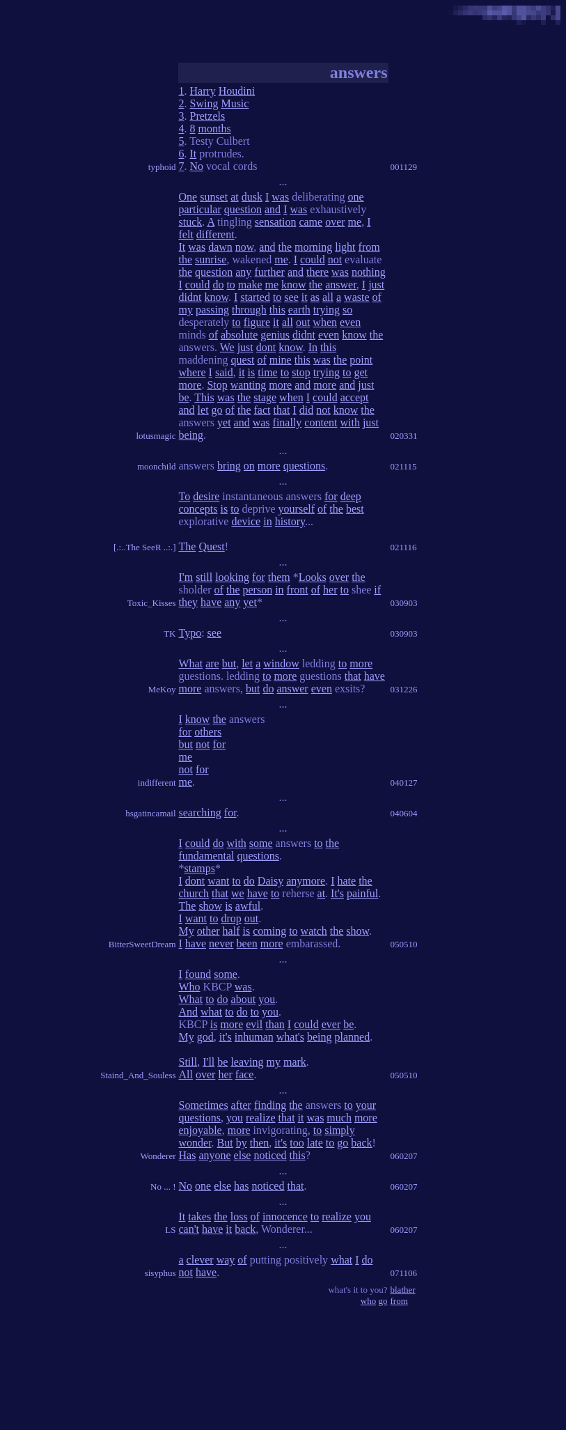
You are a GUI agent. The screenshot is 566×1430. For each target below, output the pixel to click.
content (320, 422)
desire (206, 496)
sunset (214, 197)
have (211, 602)
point (360, 360)
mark (294, 1062)
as (315, 297)
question (243, 209)
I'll (208, 1062)
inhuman (254, 1037)
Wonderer (158, 1156)
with (349, 422)
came (310, 222)
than (275, 1024)
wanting (248, 385)
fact (261, 410)
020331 (404, 435)
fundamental (207, 856)
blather (403, 1289)
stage (264, 397)
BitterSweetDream (142, 944)
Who (190, 987)
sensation (276, 222)
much (339, 1118)
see (291, 297)
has (241, 1186)
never (221, 943)
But (225, 1143)
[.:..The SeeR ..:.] (144, 547)
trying (326, 310)
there (317, 272)
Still (188, 1062)
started (255, 297)
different (215, 234)
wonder (195, 1143)
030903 (404, 603)
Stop (217, 385)
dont (266, 347)
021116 (404, 547)
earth (299, 310)
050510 (404, 944)
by (241, 1143)
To (185, 496)
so (347, 310)
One (188, 197)
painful (362, 893)
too (297, 1143)
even (350, 322)
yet (224, 422)
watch (314, 931)
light (345, 247)
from (369, 247)
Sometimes (203, 1105)
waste (356, 297)
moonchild (156, 466)
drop (231, 918)
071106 (404, 1273)
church (194, 893)
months (214, 128)
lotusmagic (155, 435)
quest (243, 360)
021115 (404, 466)
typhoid (162, 167)
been (247, 943)
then (259, 1143)
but (229, 663)
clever (200, 1260)
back (361, 1143)
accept (354, 397)
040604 (404, 813)
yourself (296, 509)
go (217, 410)
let (203, 410)
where (192, 372)
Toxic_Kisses (151, 603)
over (335, 222)
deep (350, 496)
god (205, 1037)
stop (301, 372)
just (376, 284)
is (252, 372)
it (304, 297)
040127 (404, 782)
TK (169, 633)
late (315, 1143)
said (224, 372)
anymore (305, 881)
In (312, 347)
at (234, 197)
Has (187, 1155)
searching (200, 812)
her (330, 590)
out (303, 322)
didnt (190, 297)
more (190, 385)
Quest (211, 546)
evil (254, 1024)
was (280, 197)
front (297, 590)
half (231, 931)
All (186, 1074)
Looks (313, 577)
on (249, 466)
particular (200, 209)
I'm (186, 577)
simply (339, 1130)
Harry (203, 91)
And (188, 1012)
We (227, 347)
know (293, 284)
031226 (404, 689)
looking (232, 577)
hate (346, 881)
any (243, 272)
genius (275, 335)
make (250, 284)
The (187, 546)
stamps (199, 868)
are (212, 663)
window (281, 663)
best (355, 509)
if (377, 590)
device (245, 521)
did (306, 410)
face (244, 1074)
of (377, 297)
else (242, 1155)
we (237, 893)
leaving (246, 1062)
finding (270, 1105)
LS (170, 1230)
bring (229, 466)
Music (235, 103)
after (241, 1105)
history (290, 521)
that (281, 410)
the (285, 247)
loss (239, 1216)
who (368, 1301)
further (269, 272)
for (331, 496)
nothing (369, 272)
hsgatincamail (150, 813)
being (191, 435)
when (325, 322)
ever (331, 1024)
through (249, 310)
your (366, 1105)
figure (257, 322)
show (210, 906)
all (327, 297)
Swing (204, 103)
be (184, 397)
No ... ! (162, 1186)
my (186, 310)
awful (247, 906)
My (186, 931)
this (277, 310)
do (217, 284)
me (355, 222)
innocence (285, 1216)
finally (287, 422)
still (204, 577)
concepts (198, 509)
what (211, 1012)
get (361, 372)
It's (337, 893)
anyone (214, 1155)
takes (199, 1216)
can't (189, 1229)
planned (352, 1037)
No (197, 166)
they (188, 602)
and (273, 209)
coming (269, 931)
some (261, 843)
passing (212, 310)
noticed (269, 1155)
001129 (404, 167)
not (335, 259)
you (266, 999)
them (279, 577)
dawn (220, 247)
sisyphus (160, 1273)
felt (186, 234)
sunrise (210, 259)
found (198, 974)
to (230, 284)
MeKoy (162, 689)
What (191, 663)
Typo (190, 633)
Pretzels (208, 116)
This (204, 397)
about (243, 999)
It (193, 154)
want (218, 881)
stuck (191, 222)
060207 (404, 1156)
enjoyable (200, 1130)
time (267, 372)
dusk (252, 197)
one (356, 197)
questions (304, 466)
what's (290, 1037)
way (226, 1260)
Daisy (270, 881)
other (208, 931)
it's (225, 1037)
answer (340, 284)
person (257, 590)
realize (261, 1118)
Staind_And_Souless (137, 1075)
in (267, 521)
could (312, 259)
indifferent (157, 782)
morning (313, 247)
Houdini (237, 91)
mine (280, 360)
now (244, 247)
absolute (239, 335)
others (207, 732)
